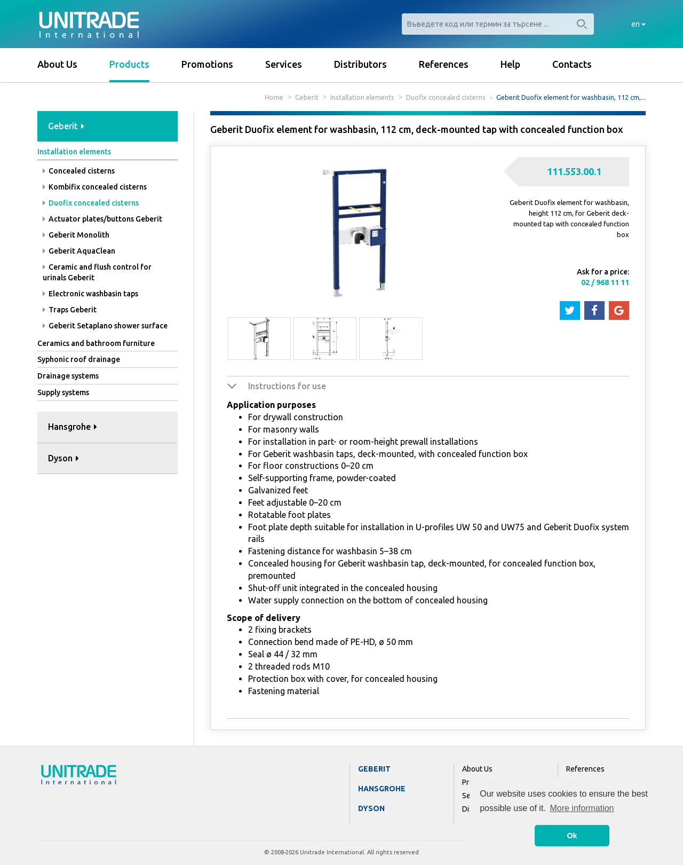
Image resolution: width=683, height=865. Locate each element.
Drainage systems (68, 376)
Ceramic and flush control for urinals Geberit (97, 272)
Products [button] (129, 64)
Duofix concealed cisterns (446, 97)
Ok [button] (572, 835)
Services (283, 64)
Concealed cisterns (79, 171)
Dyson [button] (63, 458)
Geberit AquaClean (79, 251)
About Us (57, 64)
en (638, 24)
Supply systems (63, 392)
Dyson (371, 808)
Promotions (207, 64)
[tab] (107, 127)
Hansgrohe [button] (72, 426)
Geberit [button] (66, 126)
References (443, 64)
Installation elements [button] (74, 151)
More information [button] (582, 808)
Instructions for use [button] (287, 386)
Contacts (572, 64)
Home (274, 97)
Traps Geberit (70, 309)
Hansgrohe (382, 788)
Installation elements (362, 97)
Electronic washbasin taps (90, 293)
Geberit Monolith (76, 235)
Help (510, 64)
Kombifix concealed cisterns (95, 187)
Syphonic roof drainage (78, 359)
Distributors (360, 64)
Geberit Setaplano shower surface (105, 325)
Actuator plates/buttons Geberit (102, 219)
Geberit (307, 97)
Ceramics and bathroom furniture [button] (96, 343)
